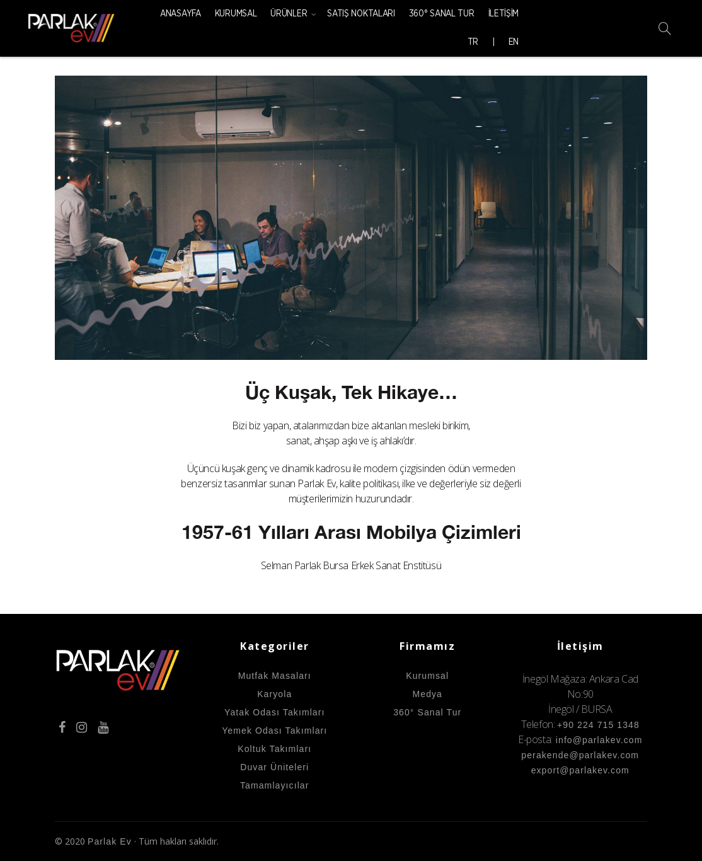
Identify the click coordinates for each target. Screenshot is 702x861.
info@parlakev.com (598, 740)
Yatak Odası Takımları (274, 712)
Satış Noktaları (361, 13)
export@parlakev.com (580, 770)
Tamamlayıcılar (274, 785)
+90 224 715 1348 (598, 725)
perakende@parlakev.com (580, 755)
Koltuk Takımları (274, 749)
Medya (427, 694)
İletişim (503, 13)
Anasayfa (180, 13)
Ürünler (288, 13)
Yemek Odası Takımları (274, 730)
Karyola (274, 694)
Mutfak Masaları (274, 676)
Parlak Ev (110, 841)
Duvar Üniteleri (274, 767)
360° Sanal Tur (442, 13)
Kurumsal (236, 13)
